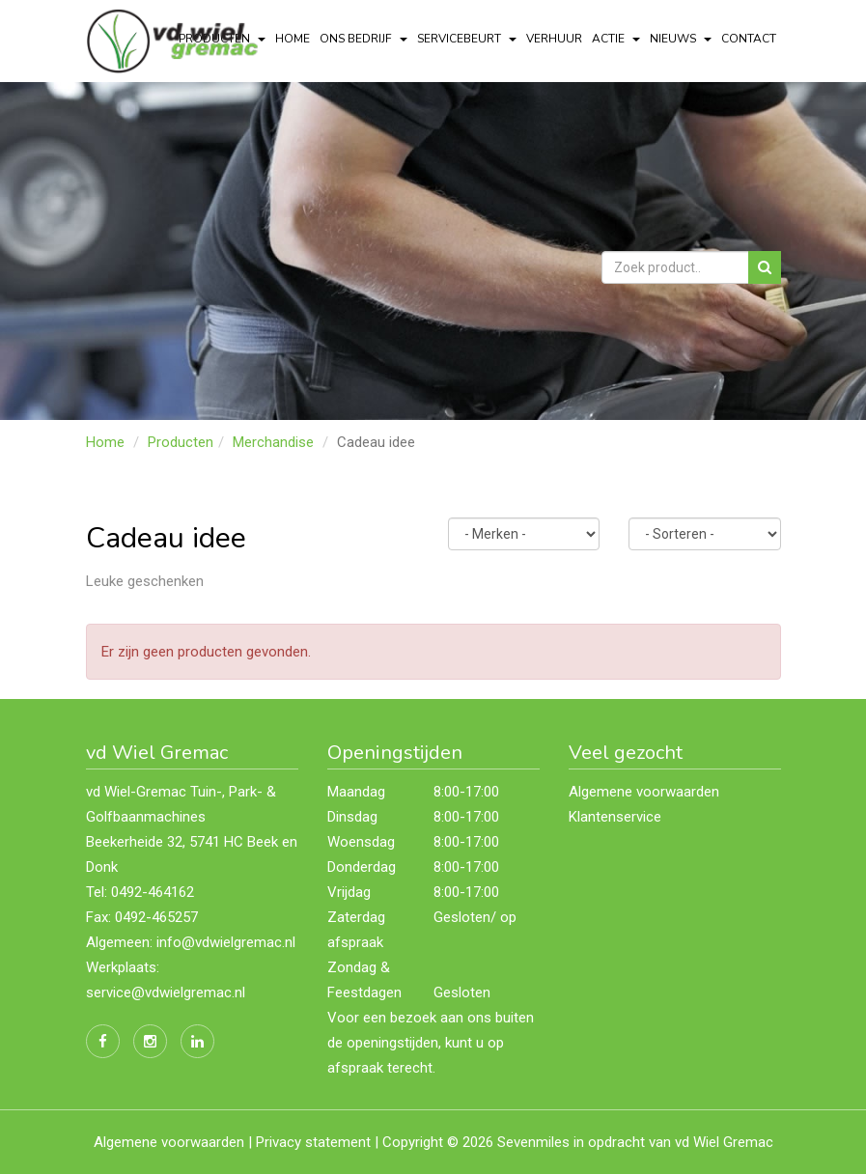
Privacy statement (313, 1142)
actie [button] (616, 38)
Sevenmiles (533, 1142)
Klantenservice (615, 816)
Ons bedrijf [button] (363, 38)
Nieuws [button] (681, 38)
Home (292, 38)
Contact (748, 38)
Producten (180, 442)
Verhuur (554, 38)
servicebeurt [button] (467, 38)
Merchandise (273, 442)
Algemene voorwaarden (644, 791)
